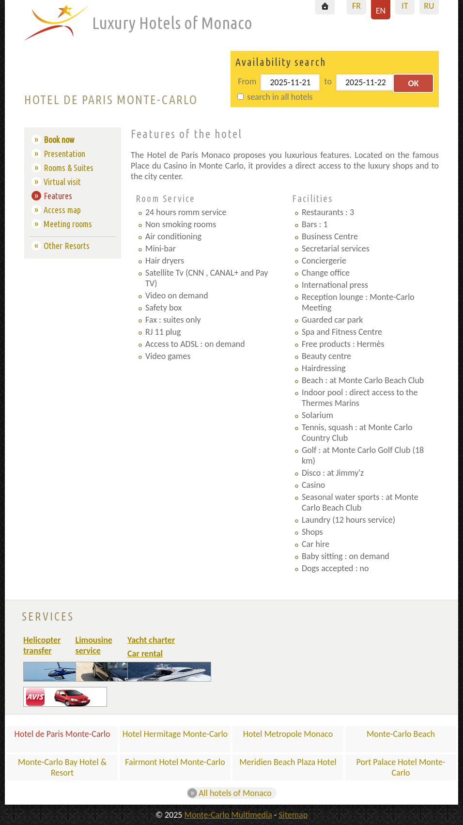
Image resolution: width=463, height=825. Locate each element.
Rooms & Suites (68, 167)
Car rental (145, 653)
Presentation (64, 153)
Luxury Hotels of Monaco (172, 22)
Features (58, 196)
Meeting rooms (68, 224)
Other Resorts (67, 245)
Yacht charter (151, 640)
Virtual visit (62, 182)
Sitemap (293, 814)
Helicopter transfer (42, 645)
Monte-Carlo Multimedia (228, 814)
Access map (62, 210)
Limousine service (94, 645)
